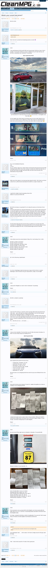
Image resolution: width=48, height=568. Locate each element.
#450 (46, 264)
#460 (46, 548)
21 (12, 18)
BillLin (15, 425)
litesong (3, 42)
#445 (46, 187)
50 (21, 18)
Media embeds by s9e (22, 565)
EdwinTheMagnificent (5, 30)
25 (18, 18)
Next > (23, 18)
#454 (46, 323)
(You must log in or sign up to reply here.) (40, 555)
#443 (46, 160)
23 (15, 18)
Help (40, 564)
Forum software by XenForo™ (9, 565)
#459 (46, 535)
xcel (11, 43)
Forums (12, 8)
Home (4, 8)
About (8, 8)
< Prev (7, 18)
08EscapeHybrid (5, 188)
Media (16, 8)
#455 (46, 378)
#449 (46, 253)
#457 (46, 501)
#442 (46, 41)
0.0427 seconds (31, 565)
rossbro (3, 265)
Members (20, 8)
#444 (46, 174)
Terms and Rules (44, 565)
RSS (46, 564)
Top (44, 564)
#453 (46, 304)
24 (16, 18)
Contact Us (37, 564)
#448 (46, 230)
